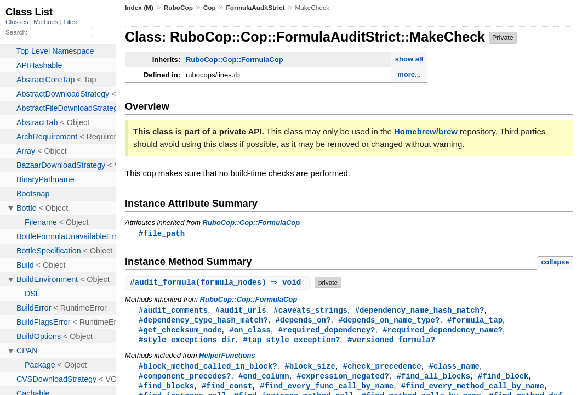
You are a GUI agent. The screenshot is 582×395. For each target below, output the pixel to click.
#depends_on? (302, 321)
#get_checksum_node (180, 331)
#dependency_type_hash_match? (203, 321)
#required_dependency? (326, 331)
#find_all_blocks (433, 379)
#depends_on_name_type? (389, 321)
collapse (555, 262)
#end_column (263, 379)
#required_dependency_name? (443, 331)
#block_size (309, 369)
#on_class (250, 331)
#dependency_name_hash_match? (419, 311)
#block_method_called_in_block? (208, 369)
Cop (209, 8)
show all (409, 59)
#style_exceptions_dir (187, 342)
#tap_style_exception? (291, 342)
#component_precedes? (185, 379)
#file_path (162, 233)
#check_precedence (382, 369)
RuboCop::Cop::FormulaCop (234, 59)
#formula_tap (475, 321)
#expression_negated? (342, 379)
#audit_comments (173, 311)
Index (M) (139, 8)
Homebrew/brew (426, 131)
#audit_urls (240, 311)
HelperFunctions (227, 358)
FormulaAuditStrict (255, 8)
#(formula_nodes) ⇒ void (219, 283)
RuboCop (178, 8)
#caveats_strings (310, 311)
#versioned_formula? (391, 342)
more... (409, 74)
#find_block (503, 379)
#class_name (454, 369)
